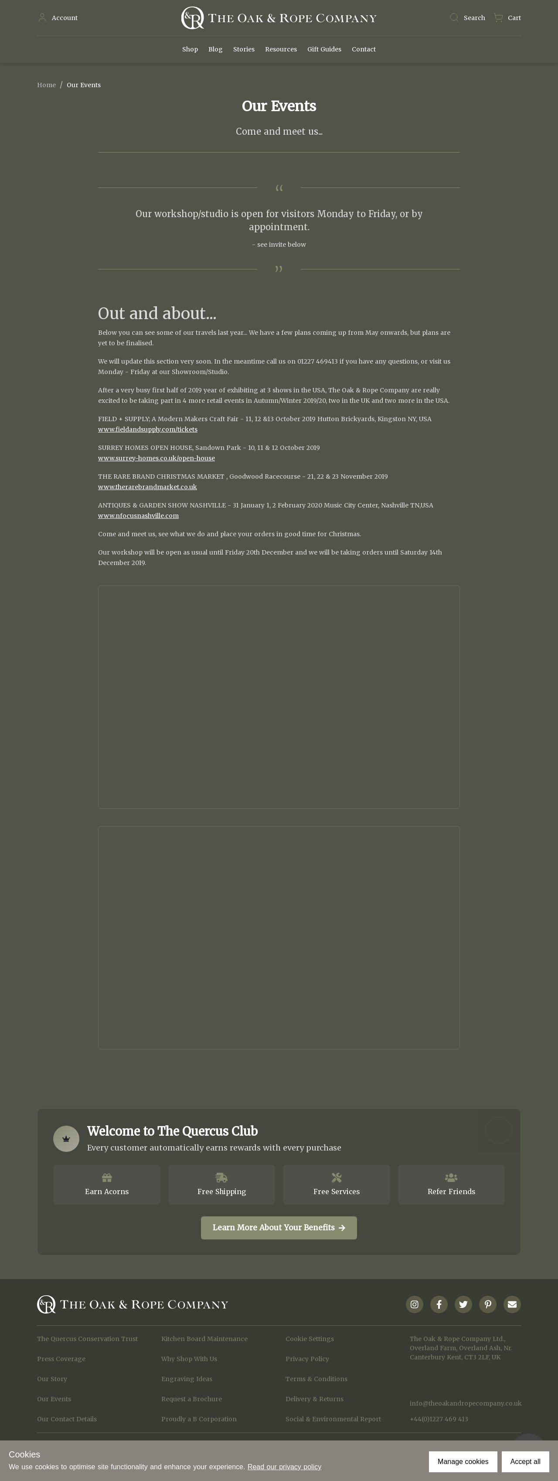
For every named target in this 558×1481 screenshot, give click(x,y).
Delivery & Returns (315, 1399)
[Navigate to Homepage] (279, 17)
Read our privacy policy (284, 1467)
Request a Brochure (191, 1399)
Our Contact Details (67, 1419)
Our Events (54, 1399)
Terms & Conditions (316, 1379)
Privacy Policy (307, 1359)
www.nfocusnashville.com (138, 516)
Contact (364, 49)
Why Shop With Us (189, 1359)
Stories (244, 49)
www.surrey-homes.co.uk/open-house (156, 458)
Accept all (525, 1461)
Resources (281, 49)
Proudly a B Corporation (199, 1419)
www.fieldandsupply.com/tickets (147, 429)
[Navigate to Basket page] (507, 17)
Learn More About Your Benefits (279, 1227)
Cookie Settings (310, 1339)
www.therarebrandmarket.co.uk (147, 487)
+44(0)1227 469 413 (439, 1419)
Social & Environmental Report (333, 1419)
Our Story (52, 1379)
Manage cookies (463, 1461)
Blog (215, 49)
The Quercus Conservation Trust (87, 1339)
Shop (190, 49)
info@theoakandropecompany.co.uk (465, 1403)
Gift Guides (324, 49)
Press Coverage (61, 1359)
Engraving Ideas (186, 1379)
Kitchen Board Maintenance (204, 1339)
